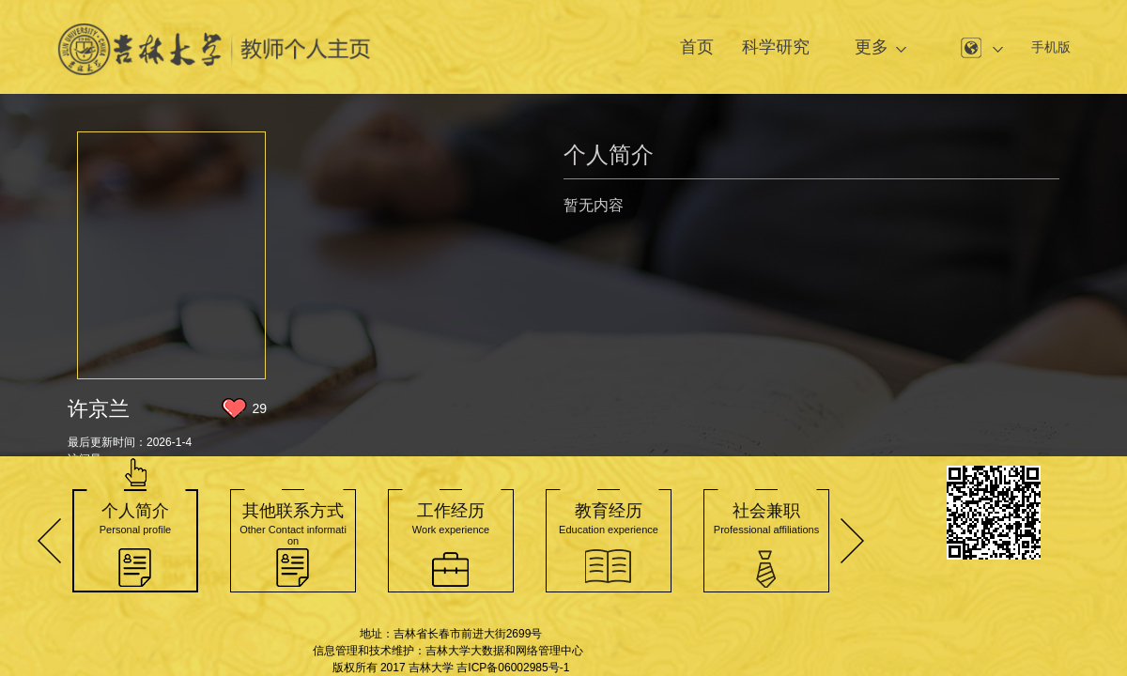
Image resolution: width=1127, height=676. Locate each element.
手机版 (1051, 46)
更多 (871, 47)
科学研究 (776, 47)
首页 (697, 47)
